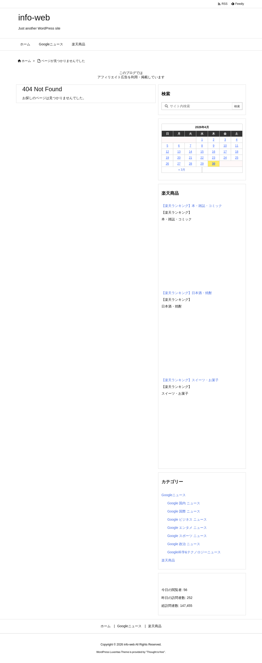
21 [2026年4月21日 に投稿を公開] (190, 157)
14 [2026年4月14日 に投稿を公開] (190, 151)
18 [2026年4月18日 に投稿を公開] (236, 151)
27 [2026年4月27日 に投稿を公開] (178, 163)
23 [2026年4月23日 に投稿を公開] (213, 157)
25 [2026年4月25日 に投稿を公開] (236, 157)
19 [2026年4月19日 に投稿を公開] (167, 157)
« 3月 (181, 169)
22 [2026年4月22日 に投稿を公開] (201, 157)
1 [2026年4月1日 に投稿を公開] (202, 139)
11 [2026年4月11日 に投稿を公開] (236, 145)
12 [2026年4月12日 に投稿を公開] (167, 151)
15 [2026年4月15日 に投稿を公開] (201, 151)
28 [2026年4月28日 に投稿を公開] (190, 163)
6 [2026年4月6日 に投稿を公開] (179, 145)
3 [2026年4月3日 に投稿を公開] (225, 139)
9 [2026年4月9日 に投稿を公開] (213, 145)
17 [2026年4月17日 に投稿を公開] (225, 151)
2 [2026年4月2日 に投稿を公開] (213, 139)
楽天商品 (168, 560)
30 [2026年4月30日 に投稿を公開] (213, 163)
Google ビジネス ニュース (187, 519)
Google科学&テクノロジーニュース (193, 552)
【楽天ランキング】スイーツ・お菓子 (190, 380)
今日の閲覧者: (172, 590)
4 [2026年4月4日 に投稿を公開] (237, 139)
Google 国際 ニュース (183, 511)
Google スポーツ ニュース (187, 536)
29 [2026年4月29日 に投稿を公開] (201, 163)
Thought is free (155, 652)
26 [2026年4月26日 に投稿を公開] (167, 163)
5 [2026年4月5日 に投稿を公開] (167, 145)
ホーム (26, 61)
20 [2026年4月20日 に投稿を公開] (178, 157)
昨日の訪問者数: (174, 598)
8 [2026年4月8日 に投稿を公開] (202, 145)
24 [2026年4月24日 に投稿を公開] (225, 157)
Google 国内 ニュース (183, 503)
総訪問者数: (170, 606)
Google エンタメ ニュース (187, 528)
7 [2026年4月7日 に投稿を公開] (190, 145)
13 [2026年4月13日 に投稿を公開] (178, 151)
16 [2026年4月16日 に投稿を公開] (213, 151)
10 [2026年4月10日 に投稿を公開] (225, 145)
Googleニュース (173, 495)
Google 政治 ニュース (183, 544)
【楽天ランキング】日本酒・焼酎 (186, 293)
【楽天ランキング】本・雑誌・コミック (191, 206)
